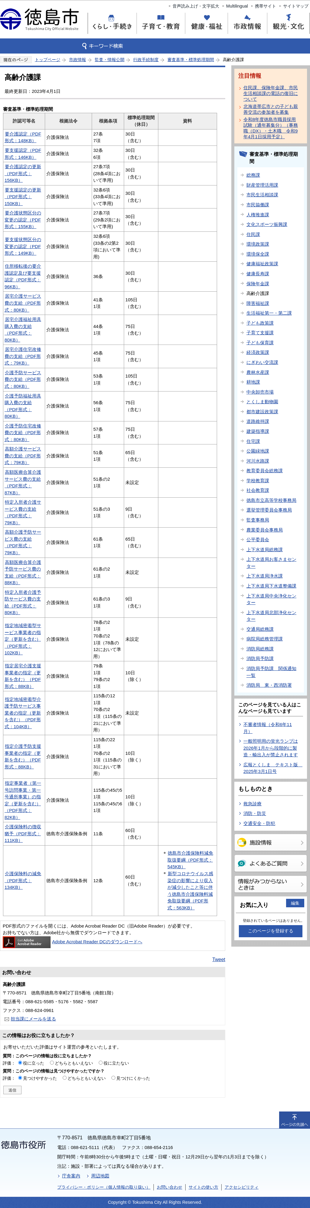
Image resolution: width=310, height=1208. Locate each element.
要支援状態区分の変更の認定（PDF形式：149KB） (23, 246)
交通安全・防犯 (259, 823)
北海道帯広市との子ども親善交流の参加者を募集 (270, 109)
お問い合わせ (169, 1187)
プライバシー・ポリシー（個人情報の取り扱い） (103, 1187)
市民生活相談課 (262, 194)
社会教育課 (257, 490)
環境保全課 (257, 254)
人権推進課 (257, 214)
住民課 (253, 234)
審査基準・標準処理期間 (190, 59)
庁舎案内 (71, 1175)
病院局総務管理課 (264, 638)
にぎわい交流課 (262, 362)
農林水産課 (257, 372)
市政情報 (77, 59)
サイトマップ (295, 6)
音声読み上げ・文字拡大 (196, 6)
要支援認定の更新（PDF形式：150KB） (23, 196)
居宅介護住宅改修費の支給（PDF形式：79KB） (23, 356)
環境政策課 (257, 244)
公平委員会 (257, 539)
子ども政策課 (260, 323)
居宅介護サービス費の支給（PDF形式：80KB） (23, 302)
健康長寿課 (257, 273)
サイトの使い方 (203, 1187)
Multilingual (237, 6)
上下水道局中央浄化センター (271, 599)
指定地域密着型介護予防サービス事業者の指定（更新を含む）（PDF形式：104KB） (23, 713)
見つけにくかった (133, 1078)
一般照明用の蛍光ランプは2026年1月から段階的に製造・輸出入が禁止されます (270, 747)
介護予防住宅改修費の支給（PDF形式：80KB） (23, 432)
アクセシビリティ (242, 1187)
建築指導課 (257, 431)
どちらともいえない (74, 1063)
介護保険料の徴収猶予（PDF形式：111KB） (23, 833)
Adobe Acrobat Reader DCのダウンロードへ (72, 941)
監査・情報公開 (109, 59)
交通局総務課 (260, 629)
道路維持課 (257, 421)
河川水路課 (257, 460)
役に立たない (116, 1063)
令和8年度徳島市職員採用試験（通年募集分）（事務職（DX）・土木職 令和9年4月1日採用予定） (270, 128)
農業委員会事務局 (264, 529)
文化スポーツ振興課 (266, 224)
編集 (295, 903)
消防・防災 (254, 813)
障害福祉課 (257, 303)
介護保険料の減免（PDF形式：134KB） (23, 880)
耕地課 (253, 382)
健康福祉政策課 (262, 263)
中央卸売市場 (260, 391)
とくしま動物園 (262, 401)
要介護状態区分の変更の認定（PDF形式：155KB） (23, 219)
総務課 (253, 175)
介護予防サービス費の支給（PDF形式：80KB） (23, 379)
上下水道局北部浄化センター (271, 616)
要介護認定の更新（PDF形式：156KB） (23, 173)
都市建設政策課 (262, 411)
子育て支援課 (260, 332)
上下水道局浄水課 (264, 575)
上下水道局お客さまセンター (271, 563)
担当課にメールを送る (33, 1018)
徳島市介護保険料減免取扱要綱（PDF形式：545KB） (190, 859)
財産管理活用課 (262, 185)
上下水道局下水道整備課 (271, 585)
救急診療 (252, 803)
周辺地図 (100, 1175)
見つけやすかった (40, 1078)
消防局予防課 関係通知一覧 (271, 672)
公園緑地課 (257, 450)
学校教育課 (257, 480)
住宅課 (253, 441)
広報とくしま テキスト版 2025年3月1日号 (272, 768)
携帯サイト (265, 6)
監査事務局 (257, 519)
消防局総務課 (260, 648)
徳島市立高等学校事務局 (271, 500)
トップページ (47, 59)
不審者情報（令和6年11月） (267, 728)
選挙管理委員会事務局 (269, 509)
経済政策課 (257, 352)
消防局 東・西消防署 (269, 685)
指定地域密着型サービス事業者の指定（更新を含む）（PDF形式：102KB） (23, 639)
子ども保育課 (260, 342)
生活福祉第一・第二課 (269, 313)
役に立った (33, 1063)
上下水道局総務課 (264, 549)
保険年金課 (257, 283)
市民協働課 (257, 204)
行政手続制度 (146, 59)
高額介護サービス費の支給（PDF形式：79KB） (23, 455)
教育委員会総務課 (264, 470)
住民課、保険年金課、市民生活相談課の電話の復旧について (270, 93)
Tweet (218, 959)
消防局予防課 (260, 658)
